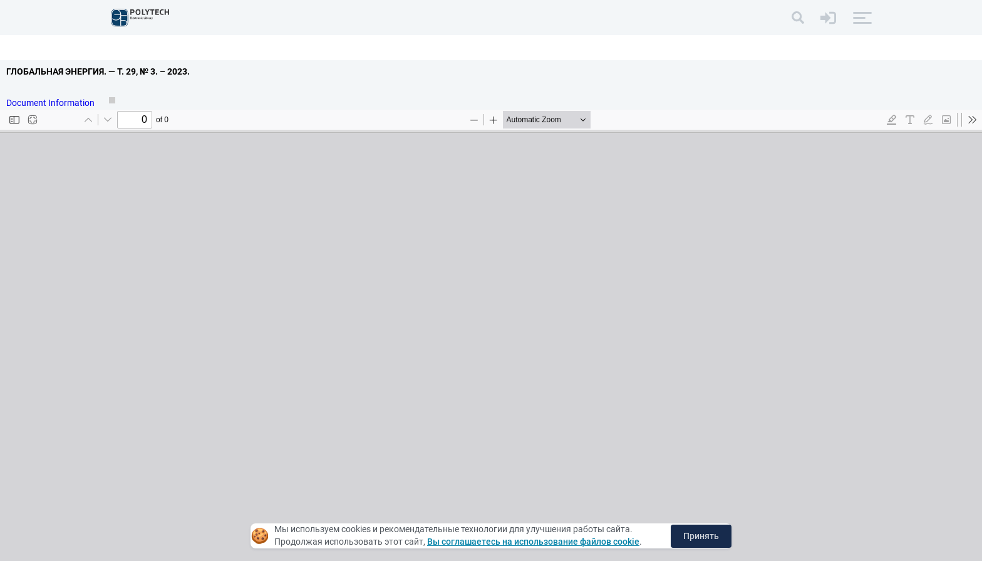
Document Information (51, 103)
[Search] (798, 17)
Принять (701, 536)
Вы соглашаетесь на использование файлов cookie (533, 542)
